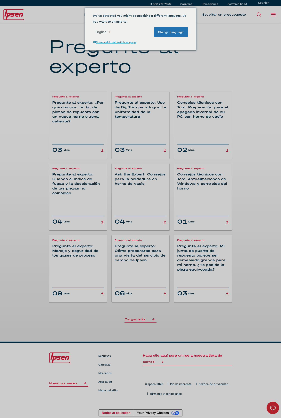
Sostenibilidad (237, 4)
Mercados (105, 373)
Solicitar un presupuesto (224, 14)
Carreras (186, 4)
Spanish (263, 2)
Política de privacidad (213, 384)
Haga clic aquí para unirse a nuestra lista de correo (182, 359)
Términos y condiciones (166, 394)
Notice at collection (116, 412)
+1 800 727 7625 (160, 4)
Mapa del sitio (107, 390)
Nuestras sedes (68, 383)
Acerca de (105, 381)
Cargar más (140, 319)
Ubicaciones (210, 4)
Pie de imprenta (181, 384)
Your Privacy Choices (153, 412)
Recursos (104, 356)
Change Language (171, 32)
